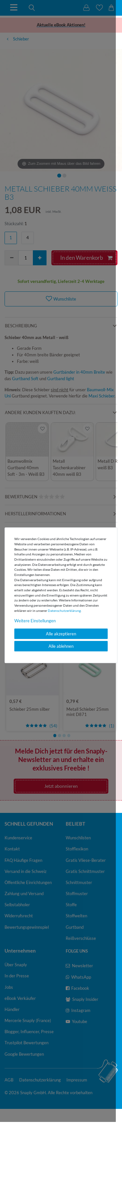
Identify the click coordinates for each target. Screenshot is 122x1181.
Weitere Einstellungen (35, 620)
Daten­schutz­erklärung (64, 611)
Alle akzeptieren (61, 633)
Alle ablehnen (61, 646)
